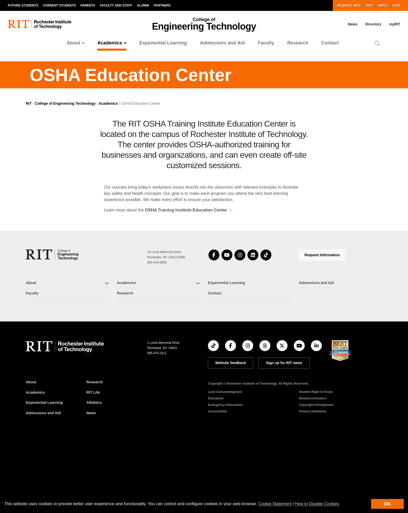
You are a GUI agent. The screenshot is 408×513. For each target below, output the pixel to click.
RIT (29, 179)
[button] (377, 43)
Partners (162, 5)
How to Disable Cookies (317, 504)
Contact (330, 42)
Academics (108, 179)
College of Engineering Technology (65, 179)
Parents (87, 5)
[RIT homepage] (39, 24)
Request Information (322, 331)
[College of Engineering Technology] (52, 330)
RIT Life (93, 468)
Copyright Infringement (316, 481)
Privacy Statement (312, 487)
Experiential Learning (163, 42)
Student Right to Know (316, 468)
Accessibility (217, 487)
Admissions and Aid (222, 42)
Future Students (23, 5)
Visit (369, 5)
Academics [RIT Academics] (35, 468)
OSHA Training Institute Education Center (186, 289)
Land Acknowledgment (225, 468)
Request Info (348, 5)
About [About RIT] (31, 458)
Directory (373, 24)
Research (297, 42)
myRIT (394, 24)
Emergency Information (225, 481)
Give (396, 5)
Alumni (143, 5)
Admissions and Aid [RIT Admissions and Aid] (43, 489)
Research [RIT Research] (94, 458)
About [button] (73, 42)
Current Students (59, 5)
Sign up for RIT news (284, 439)
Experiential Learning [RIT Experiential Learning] (44, 479)
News (353, 24)
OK (387, 504)
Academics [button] (109, 42)
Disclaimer (216, 474)
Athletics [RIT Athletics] (94, 479)
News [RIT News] (91, 489)
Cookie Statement (274, 504)
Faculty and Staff (116, 5)
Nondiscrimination (312, 474)
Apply (383, 5)
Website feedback (230, 439)
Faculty (266, 42)
